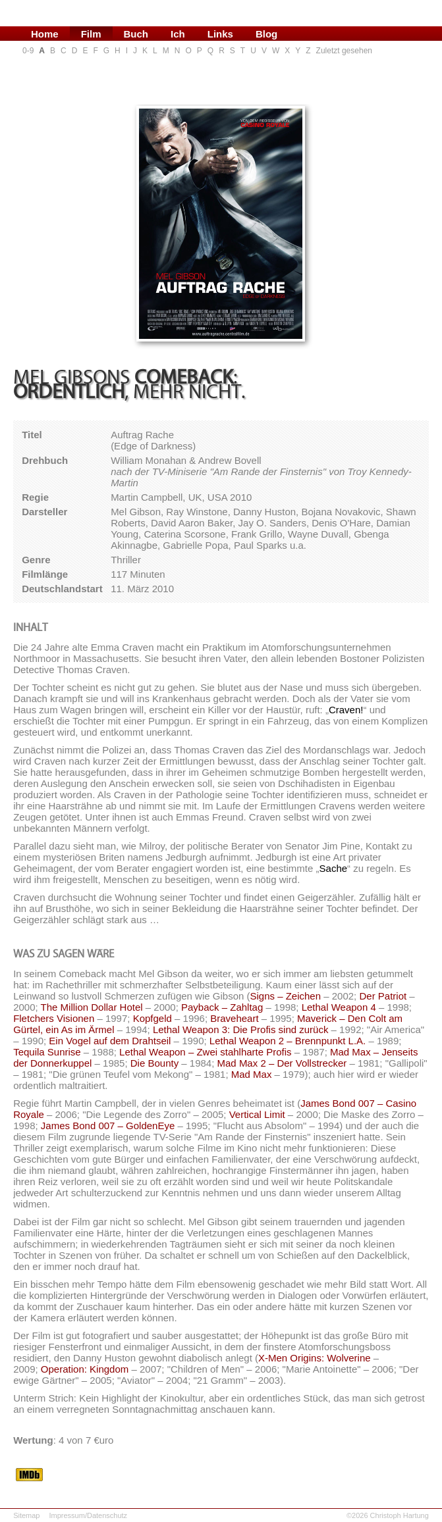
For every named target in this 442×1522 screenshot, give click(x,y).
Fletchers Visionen (53, 1018)
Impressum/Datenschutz (88, 1515)
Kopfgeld (152, 1018)
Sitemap (26, 1515)
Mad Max (251, 1074)
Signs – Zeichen (285, 996)
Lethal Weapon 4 (339, 1007)
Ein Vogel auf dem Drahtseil (110, 1040)
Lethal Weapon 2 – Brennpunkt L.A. (287, 1040)
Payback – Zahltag (222, 1007)
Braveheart (234, 1018)
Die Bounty (154, 1063)
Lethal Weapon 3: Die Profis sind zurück (241, 1029)
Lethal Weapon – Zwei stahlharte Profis (205, 1051)
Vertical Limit (257, 1114)
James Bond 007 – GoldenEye (108, 1125)
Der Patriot (382, 996)
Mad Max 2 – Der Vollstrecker (282, 1063)
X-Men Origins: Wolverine (314, 1357)
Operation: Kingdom (84, 1369)
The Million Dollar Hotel (92, 1007)
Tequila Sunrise (47, 1051)
